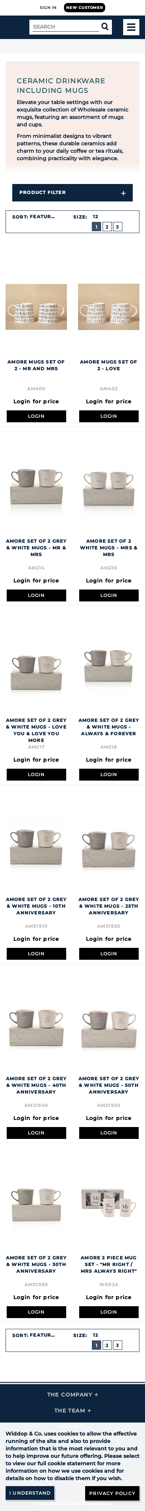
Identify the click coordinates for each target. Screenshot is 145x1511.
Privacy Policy (112, 1493)
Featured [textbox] (44, 216)
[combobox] (47, 217)
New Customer (84, 7)
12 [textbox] (95, 216)
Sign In (48, 7)
